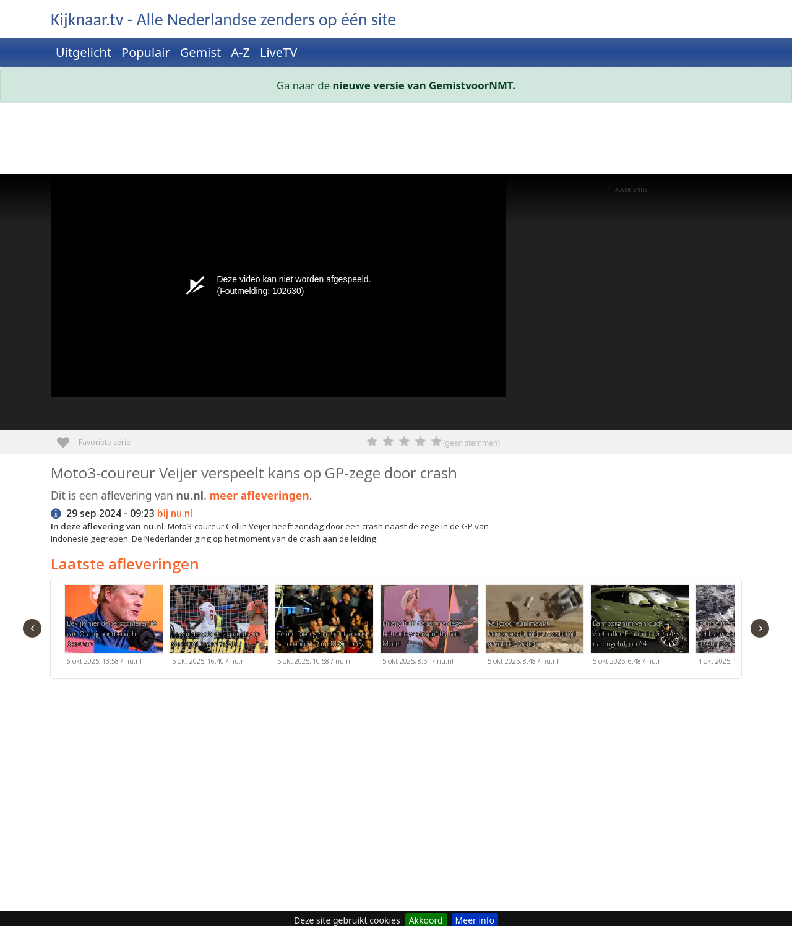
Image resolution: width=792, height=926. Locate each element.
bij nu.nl (174, 513)
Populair (145, 52)
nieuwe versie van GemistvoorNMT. (424, 85)
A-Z (240, 52)
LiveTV (278, 52)
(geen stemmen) (471, 443)
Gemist (201, 52)
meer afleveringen (259, 495)
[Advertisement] (396, 141)
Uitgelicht (83, 52)
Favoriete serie (68, 438)
